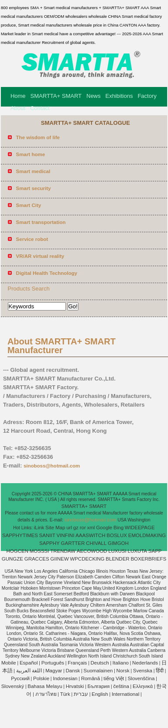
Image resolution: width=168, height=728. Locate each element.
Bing (118, 527)
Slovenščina (140, 678)
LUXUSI (117, 551)
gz (76, 527)
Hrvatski (75, 686)
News (93, 96)
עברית (81, 694)
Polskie (41, 678)
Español (29, 662)
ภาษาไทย (46, 694)
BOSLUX (116, 535)
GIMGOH (118, 543)
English (100, 694)
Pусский (20, 678)
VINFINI (65, 535)
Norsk (123, 670)
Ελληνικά (143, 686)
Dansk (73, 670)
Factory (146, 96)
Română (90, 678)
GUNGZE (12, 558)
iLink (39, 527)
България (98, 686)
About (17, 108)
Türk (65, 694)
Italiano (121, 662)
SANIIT (47, 535)
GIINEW (59, 558)
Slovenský (12, 686)
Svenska (142, 670)
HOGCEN (17, 551)
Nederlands (145, 662)
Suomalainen (98, 670)
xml (91, 527)
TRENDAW (62, 551)
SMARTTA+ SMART (56, 96)
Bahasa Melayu (44, 686)
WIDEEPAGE (140, 527)
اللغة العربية (29, 670)
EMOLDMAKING (147, 535)
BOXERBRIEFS (148, 558)
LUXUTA (137, 551)
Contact (40, 108)
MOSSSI (39, 551)
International (125, 694)
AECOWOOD (92, 551)
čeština (121, 686)
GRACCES (36, 558)
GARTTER (73, 543)
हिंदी (160, 670)
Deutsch (100, 662)
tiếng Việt (113, 678)
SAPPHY (49, 543)
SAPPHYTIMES (20, 535)
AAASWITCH (90, 535)
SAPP (155, 551)
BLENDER (117, 558)
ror (83, 527)
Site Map (55, 527)
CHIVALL (96, 543)
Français (77, 662)
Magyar (53, 670)
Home (18, 96)
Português (52, 662)
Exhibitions (119, 96)
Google (104, 527)
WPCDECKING (87, 558)
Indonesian (65, 678)
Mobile (8, 662)
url (69, 527)
